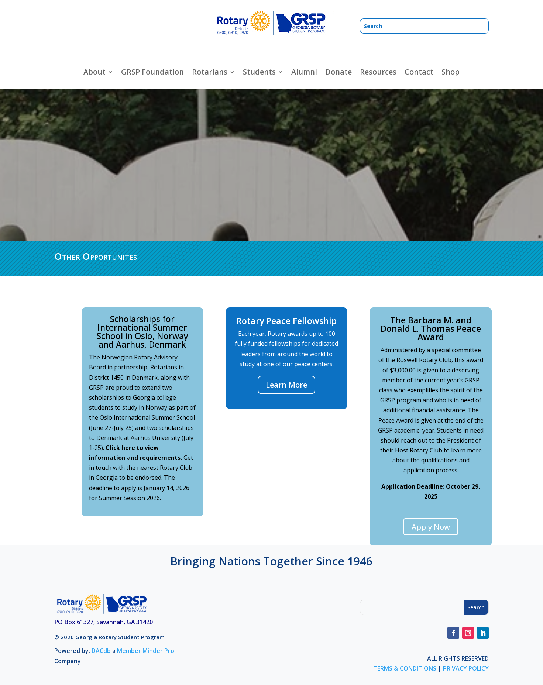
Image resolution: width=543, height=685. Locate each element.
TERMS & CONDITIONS (404, 668)
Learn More (286, 385)
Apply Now (431, 527)
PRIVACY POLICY (466, 668)
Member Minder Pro (145, 651)
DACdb (101, 651)
